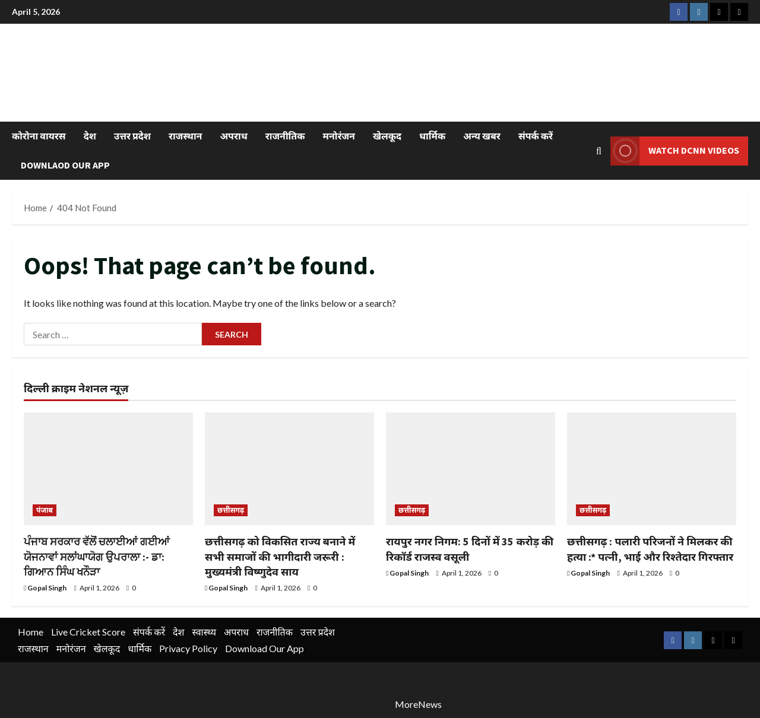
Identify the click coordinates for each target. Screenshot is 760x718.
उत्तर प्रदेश (132, 136)
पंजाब (44, 510)
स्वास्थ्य (204, 631)
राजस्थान (185, 136)
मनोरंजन (339, 136)
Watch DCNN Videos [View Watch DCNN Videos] (674, 150)
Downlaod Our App (65, 165)
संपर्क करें (535, 136)
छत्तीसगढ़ (230, 510)
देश (90, 136)
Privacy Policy (188, 648)
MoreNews (418, 704)
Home (30, 631)
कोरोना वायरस (39, 136)
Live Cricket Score (88, 631)
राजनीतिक (285, 136)
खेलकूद (387, 136)
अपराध (233, 136)
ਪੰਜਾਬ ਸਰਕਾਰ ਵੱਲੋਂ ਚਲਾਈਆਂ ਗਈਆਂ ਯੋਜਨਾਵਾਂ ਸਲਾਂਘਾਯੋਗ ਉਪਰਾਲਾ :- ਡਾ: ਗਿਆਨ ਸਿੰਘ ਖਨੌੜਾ (97, 556)
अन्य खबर (482, 136)
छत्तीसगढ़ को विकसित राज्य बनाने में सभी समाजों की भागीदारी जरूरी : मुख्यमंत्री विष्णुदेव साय (280, 556)
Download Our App (264, 648)
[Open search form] (598, 150)
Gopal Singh (46, 587)
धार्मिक (432, 136)
